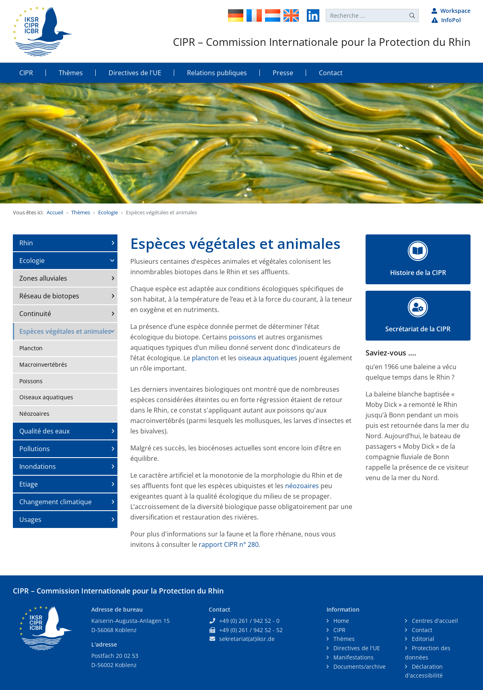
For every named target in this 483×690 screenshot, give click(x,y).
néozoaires (302, 485)
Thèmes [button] (71, 72)
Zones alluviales (43, 278)
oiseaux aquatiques (268, 357)
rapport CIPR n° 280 (229, 544)
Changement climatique (55, 501)
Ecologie (108, 212)
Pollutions (34, 448)
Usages (30, 519)
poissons (242, 337)
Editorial (422, 639)
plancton (205, 357)
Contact (421, 630)
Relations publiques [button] (217, 72)
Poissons (31, 381)
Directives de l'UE (356, 648)
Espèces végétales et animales (65, 331)
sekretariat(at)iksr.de (247, 639)
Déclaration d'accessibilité (424, 671)
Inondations (37, 466)
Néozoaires (34, 413)
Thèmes (80, 212)
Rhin (26, 242)
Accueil (55, 212)
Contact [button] (331, 72)
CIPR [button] (26, 72)
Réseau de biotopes (49, 296)
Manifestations (353, 657)
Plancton (31, 348)
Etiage (28, 484)
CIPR (338, 630)
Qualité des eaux (44, 431)
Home (340, 620)
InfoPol (446, 20)
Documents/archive (359, 666)
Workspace (451, 10)
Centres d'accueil (434, 620)
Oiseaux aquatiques (46, 397)
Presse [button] (283, 72)
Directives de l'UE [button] (135, 72)
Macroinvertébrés (43, 364)
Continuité (35, 313)
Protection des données (427, 652)
